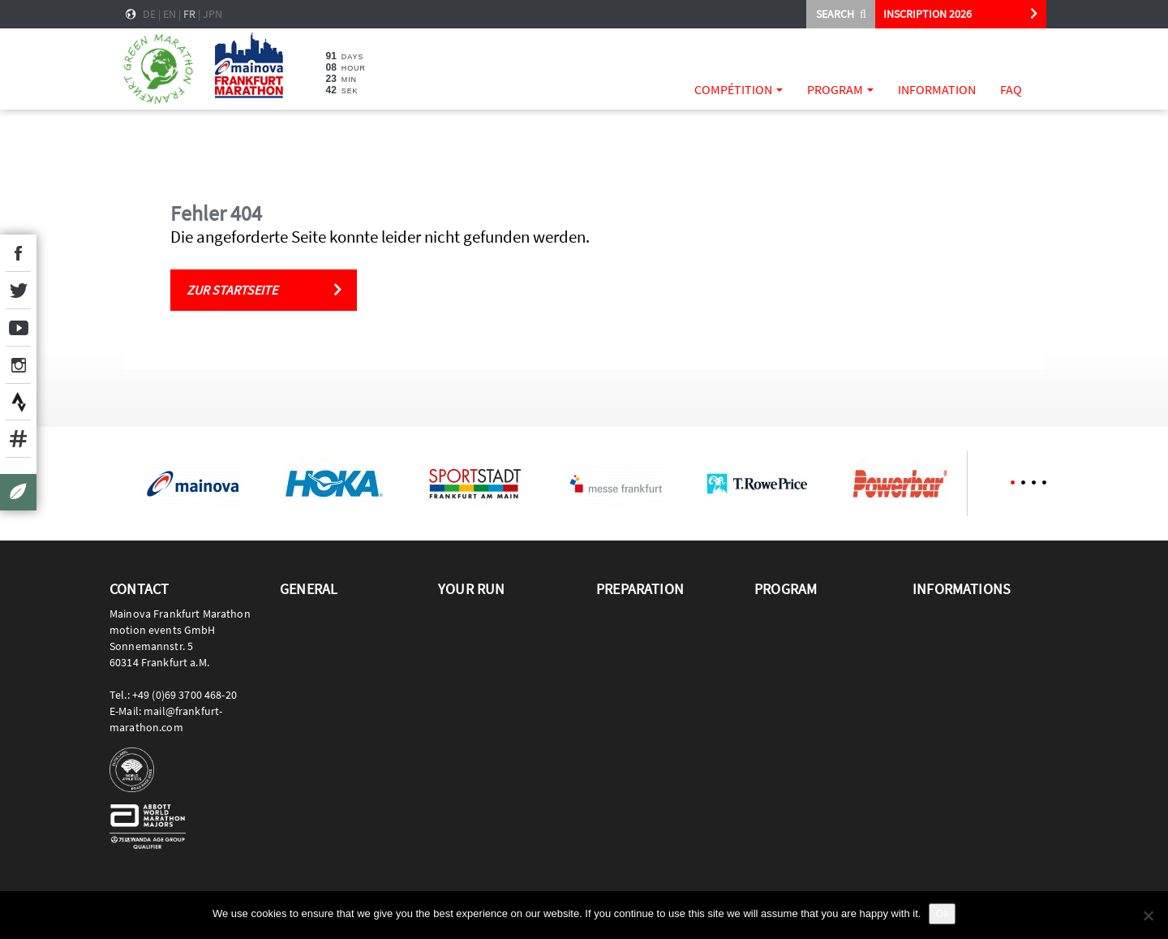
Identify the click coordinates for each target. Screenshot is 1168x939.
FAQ (1011, 89)
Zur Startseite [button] (232, 290)
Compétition (738, 89)
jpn (212, 13)
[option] (192, 484)
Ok (942, 913)
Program (840, 89)
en (169, 13)
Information (937, 89)
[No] (1148, 915)
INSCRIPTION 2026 (927, 13)
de (149, 13)
